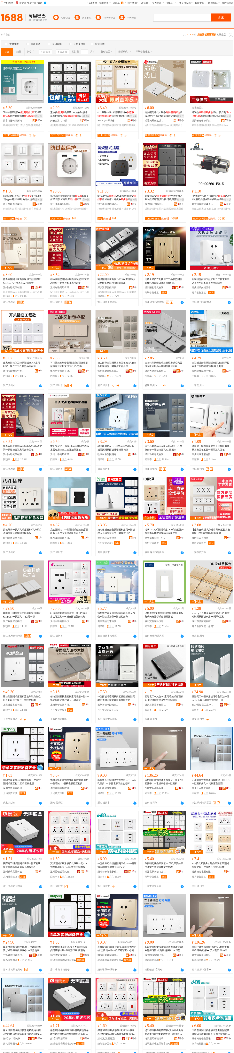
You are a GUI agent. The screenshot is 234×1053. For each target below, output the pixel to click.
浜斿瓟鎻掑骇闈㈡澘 (155, 208)
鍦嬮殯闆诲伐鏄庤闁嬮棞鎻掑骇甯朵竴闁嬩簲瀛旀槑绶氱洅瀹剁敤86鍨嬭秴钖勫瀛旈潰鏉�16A (69, 1032)
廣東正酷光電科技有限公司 (108, 621)
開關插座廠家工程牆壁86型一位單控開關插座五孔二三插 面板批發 (22, 782)
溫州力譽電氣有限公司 (61, 371)
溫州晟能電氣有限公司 (61, 537)
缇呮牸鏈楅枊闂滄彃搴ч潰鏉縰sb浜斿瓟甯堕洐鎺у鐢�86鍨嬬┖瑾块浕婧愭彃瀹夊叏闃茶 (164, 1032)
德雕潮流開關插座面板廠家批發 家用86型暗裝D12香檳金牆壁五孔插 (69, 782)
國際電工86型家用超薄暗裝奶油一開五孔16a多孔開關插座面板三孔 (210, 698)
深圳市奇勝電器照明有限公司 (14, 788)
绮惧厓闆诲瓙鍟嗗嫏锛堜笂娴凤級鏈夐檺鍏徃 (155, 1038)
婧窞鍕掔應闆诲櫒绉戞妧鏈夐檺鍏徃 (61, 1038)
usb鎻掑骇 (8, 208)
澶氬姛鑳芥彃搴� (121, 208)
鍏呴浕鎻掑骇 (224, 208)
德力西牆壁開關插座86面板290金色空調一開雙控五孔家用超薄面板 (22, 448)
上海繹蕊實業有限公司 (14, 704)
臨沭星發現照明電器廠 (202, 371)
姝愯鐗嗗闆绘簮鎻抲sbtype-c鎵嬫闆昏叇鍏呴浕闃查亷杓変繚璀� (69, 197)
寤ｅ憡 (38, 199)
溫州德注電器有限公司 (202, 871)
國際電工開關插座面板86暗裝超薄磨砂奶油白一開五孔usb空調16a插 (22, 615)
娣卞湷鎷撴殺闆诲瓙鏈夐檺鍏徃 (108, 204)
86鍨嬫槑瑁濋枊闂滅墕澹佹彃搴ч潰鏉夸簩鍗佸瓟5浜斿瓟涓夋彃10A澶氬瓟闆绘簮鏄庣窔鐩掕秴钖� (164, 949)
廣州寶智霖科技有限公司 (155, 621)
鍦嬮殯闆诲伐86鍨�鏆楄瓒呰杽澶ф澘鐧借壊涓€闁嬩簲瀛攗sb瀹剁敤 (164, 114)
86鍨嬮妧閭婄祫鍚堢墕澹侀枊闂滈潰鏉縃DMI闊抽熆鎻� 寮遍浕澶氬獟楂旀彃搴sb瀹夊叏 (211, 1032)
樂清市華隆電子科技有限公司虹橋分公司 (108, 871)
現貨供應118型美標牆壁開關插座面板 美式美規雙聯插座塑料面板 (164, 615)
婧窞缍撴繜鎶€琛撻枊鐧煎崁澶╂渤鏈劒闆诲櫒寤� (155, 955)
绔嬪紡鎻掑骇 (199, 208)
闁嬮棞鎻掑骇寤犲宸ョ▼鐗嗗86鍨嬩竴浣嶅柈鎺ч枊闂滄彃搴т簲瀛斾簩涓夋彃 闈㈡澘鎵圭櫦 (69, 949)
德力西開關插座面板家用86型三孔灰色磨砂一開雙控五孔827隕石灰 (163, 448)
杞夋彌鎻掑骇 (105, 208)
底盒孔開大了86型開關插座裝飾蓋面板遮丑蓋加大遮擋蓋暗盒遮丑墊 (69, 531)
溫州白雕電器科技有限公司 (61, 621)
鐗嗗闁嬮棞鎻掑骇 (201, 125)
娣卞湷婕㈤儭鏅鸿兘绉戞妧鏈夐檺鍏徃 (14, 120)
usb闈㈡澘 (70, 208)
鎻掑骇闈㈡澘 (57, 208)
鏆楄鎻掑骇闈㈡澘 (13, 125)
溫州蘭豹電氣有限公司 (155, 287)
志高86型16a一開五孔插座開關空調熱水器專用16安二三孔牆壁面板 (69, 448)
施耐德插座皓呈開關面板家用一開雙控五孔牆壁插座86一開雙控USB (116, 531)
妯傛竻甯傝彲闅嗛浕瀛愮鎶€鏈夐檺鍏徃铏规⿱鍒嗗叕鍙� (202, 1038)
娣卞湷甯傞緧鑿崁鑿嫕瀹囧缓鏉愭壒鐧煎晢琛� (202, 955)
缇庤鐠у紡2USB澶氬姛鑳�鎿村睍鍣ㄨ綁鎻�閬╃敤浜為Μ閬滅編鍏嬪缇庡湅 (117, 197)
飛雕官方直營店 (200, 537)
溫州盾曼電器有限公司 (155, 704)
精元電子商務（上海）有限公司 (155, 871)
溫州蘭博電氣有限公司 (14, 537)
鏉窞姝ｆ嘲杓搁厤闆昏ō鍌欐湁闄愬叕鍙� (14, 1038)
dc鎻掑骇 (211, 208)
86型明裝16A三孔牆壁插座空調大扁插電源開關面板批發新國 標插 (116, 448)
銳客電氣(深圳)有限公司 (155, 537)
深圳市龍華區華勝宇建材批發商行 (155, 788)
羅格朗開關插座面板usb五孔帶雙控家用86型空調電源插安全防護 (164, 865)
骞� (39, 120)
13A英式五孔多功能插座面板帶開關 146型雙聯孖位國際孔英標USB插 (211, 865)
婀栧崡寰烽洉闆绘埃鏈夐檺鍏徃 (108, 955)
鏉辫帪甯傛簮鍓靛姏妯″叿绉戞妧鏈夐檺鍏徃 (202, 120)
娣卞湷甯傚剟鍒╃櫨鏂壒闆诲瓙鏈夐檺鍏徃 (202, 204)
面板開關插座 (25, 292)
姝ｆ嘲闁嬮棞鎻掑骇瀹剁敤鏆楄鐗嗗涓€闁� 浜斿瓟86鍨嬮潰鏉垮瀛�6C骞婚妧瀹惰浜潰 (22, 1032)
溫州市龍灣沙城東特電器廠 (108, 704)
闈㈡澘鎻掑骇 (22, 208)
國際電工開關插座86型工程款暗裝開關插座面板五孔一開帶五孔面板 (210, 448)
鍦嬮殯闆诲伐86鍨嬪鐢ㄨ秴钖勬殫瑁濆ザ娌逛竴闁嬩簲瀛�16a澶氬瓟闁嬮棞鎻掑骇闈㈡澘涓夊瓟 (22, 949)
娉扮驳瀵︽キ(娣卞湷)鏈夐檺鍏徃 (61, 120)
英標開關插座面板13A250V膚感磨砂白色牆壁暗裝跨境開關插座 (116, 281)
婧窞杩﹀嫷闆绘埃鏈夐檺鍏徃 (155, 204)
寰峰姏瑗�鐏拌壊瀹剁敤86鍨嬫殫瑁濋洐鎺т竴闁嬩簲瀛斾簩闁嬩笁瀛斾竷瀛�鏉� (164, 197)
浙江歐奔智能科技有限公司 (14, 621)
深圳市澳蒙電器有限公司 (202, 621)
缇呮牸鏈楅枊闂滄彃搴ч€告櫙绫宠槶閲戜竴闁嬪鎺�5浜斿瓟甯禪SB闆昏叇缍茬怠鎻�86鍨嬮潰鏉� (211, 949)
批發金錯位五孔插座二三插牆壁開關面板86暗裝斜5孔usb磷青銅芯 (163, 281)
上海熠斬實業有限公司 (61, 704)
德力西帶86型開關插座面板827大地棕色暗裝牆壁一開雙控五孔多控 (117, 364)
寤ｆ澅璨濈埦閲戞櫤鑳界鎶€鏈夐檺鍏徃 (61, 204)
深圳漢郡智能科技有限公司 (108, 287)
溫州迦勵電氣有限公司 (14, 287)
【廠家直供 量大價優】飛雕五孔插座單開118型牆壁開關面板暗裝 (211, 531)
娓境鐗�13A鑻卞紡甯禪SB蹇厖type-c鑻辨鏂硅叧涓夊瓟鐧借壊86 (22, 197)
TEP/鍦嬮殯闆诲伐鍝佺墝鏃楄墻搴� (14, 955)
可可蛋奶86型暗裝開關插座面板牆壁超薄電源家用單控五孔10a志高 (69, 364)
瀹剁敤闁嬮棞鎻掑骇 (155, 125)
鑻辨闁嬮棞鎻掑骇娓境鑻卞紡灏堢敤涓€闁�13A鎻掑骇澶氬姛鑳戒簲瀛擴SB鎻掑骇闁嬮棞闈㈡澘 (117, 1032)
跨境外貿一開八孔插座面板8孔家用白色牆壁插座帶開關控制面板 (22, 531)
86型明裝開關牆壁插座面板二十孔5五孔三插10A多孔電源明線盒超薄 (117, 782)
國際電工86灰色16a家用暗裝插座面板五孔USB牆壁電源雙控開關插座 (164, 698)
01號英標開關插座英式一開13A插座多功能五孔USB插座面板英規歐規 (68, 615)
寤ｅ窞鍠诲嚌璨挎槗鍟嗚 (14, 204)
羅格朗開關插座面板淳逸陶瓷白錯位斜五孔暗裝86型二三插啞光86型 (22, 698)
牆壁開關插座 (10, 292)
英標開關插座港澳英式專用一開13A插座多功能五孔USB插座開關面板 (68, 865)
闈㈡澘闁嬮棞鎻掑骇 (108, 125)
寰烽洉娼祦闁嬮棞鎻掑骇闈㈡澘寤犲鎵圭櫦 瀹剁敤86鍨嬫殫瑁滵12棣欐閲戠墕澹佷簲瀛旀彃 (117, 949)
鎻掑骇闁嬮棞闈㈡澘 (60, 125)
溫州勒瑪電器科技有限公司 (14, 871)
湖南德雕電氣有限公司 (61, 788)
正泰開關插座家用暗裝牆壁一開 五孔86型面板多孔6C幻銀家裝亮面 (211, 782)
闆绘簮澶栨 (218, 125)
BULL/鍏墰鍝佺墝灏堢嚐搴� (108, 120)
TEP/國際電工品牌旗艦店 (202, 704)
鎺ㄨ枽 (38, 116)
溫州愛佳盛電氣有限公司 (61, 871)
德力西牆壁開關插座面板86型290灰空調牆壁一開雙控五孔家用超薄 (69, 281)
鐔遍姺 (180, 116)
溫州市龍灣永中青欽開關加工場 (14, 371)
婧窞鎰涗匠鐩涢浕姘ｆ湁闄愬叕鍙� (108, 1038)
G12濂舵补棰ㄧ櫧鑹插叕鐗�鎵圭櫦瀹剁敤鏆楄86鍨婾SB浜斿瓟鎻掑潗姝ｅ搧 (117, 114)
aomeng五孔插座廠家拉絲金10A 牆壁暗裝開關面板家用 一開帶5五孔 (211, 615)
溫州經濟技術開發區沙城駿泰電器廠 (202, 287)
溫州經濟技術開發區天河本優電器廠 (108, 788)
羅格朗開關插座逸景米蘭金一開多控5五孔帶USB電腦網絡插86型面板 (164, 782)
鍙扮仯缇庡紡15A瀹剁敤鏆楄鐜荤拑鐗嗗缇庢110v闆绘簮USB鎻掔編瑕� (69, 114)
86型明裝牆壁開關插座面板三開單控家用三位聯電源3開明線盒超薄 (210, 364)
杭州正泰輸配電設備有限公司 (202, 788)
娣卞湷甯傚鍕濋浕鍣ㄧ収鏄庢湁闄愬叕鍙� (61, 955)
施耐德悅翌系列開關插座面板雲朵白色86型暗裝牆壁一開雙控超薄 (116, 615)
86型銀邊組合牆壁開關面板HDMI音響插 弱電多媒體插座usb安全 (117, 865)
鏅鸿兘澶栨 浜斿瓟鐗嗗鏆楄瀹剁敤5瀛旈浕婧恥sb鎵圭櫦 (211, 114)
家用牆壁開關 (57, 292)
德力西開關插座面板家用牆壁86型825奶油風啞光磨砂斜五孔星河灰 (69, 698)
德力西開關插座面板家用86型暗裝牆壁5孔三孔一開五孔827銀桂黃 (22, 281)
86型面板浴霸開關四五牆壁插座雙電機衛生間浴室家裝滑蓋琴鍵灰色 (116, 698)
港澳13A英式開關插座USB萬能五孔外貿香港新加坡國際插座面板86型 (164, 531)
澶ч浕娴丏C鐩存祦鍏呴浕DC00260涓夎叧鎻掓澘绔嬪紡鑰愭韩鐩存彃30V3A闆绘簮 (211, 197)
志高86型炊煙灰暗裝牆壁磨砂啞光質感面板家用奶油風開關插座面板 (163, 364)
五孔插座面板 (72, 292)
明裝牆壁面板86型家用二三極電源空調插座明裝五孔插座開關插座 (210, 281)
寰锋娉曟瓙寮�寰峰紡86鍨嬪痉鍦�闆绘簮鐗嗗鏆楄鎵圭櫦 (22, 114)
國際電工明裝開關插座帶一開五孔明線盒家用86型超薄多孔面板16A (22, 865)
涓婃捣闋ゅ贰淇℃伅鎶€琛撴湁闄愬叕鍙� (155, 120)
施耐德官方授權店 (107, 537)
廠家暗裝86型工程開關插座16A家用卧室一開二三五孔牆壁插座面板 (21, 364)
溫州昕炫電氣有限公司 (202, 454)
